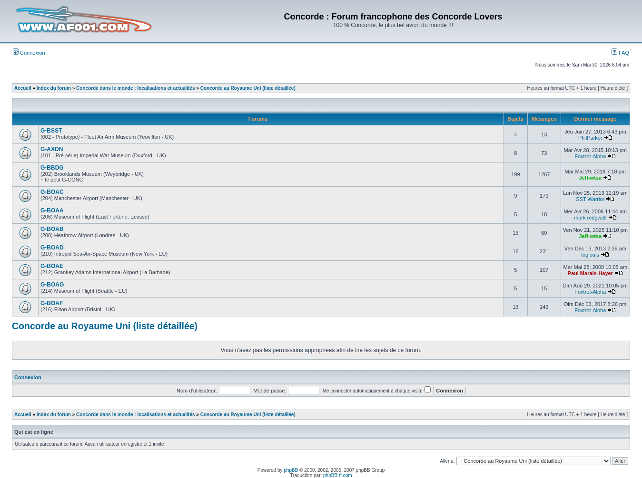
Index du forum (54, 88)
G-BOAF (51, 303)
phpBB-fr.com (337, 475)
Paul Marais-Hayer (590, 273)
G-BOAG (52, 284)
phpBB (291, 470)
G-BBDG (52, 167)
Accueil (22, 88)
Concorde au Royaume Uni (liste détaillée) (248, 88)
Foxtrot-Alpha (590, 156)
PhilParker (590, 138)
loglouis (590, 255)
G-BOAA (52, 210)
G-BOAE (51, 266)
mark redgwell (590, 217)
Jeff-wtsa (590, 178)
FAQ (620, 53)
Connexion (29, 53)
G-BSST (51, 130)
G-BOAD (52, 247)
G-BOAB (52, 229)
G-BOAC (52, 192)
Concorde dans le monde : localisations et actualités (135, 88)
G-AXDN (51, 149)
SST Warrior (590, 199)
